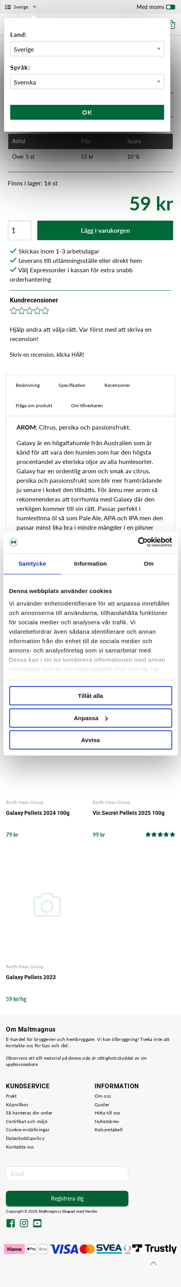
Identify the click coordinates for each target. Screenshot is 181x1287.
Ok (87, 112)
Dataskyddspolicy (25, 1138)
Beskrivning (28, 385)
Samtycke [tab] (32, 563)
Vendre (91, 1211)
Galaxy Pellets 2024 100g (37, 813)
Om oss (103, 1096)
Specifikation (72, 385)
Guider (102, 1104)
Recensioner (117, 385)
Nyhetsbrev (107, 1121)
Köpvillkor (17, 1104)
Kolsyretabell (109, 1129)
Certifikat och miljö (27, 1121)
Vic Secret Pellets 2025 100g (129, 813)
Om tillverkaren (87, 405)
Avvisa (90, 740)
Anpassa (91, 718)
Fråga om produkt (34, 405)
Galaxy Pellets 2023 (31, 977)
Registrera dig (67, 1198)
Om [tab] (149, 563)
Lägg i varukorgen (105, 230)
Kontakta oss (20, 1147)
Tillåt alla (90, 695)
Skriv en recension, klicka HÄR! (47, 354)
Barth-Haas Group (25, 802)
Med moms (156, 9)
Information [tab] (90, 563)
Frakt (11, 1096)
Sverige (21, 6)
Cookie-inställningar (27, 1129)
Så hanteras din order (29, 1113)
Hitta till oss (108, 1113)
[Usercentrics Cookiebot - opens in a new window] (137, 542)
